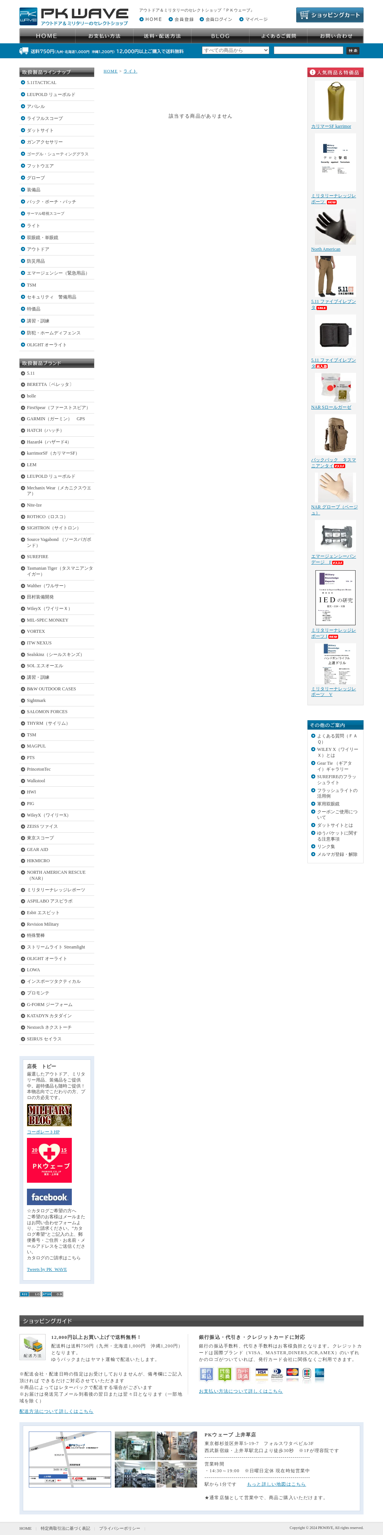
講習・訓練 (38, 321)
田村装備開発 (40, 597)
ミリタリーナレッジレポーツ (56, 889)
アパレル (36, 106)
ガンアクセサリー (45, 142)
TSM (31, 285)
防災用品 (36, 261)
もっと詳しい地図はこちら (276, 1484)
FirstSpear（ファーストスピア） (59, 407)
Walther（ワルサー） (47, 585)
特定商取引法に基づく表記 (65, 1528)
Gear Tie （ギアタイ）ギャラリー (334, 766)
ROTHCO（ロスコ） (47, 516)
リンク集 (326, 846)
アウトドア (38, 249)
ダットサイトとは (335, 825)
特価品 (33, 309)
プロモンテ (38, 993)
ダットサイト (40, 130)
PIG (30, 803)
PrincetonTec (39, 769)
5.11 (31, 373)
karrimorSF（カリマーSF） (53, 453)
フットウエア (40, 165)
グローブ (36, 177)
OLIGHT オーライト (47, 344)
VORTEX (36, 631)
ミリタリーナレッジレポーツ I (333, 633)
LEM (32, 464)
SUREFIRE (37, 556)
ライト (33, 225)
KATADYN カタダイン (49, 1015)
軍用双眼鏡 (328, 804)
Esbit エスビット (43, 912)
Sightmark (36, 700)
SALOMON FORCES (47, 711)
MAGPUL (36, 746)
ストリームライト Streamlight (56, 947)
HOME (111, 71)
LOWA (33, 969)
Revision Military (43, 924)
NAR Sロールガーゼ (331, 407)
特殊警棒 (36, 935)
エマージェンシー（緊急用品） (58, 273)
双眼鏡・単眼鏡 (42, 237)
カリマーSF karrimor (331, 126)
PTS (31, 757)
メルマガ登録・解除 (337, 854)
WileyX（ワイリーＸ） (50, 608)
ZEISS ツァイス (42, 826)
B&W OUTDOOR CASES (51, 688)
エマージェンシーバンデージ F (333, 559)
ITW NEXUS (39, 643)
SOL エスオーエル (45, 665)
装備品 (33, 189)
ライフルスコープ (45, 118)
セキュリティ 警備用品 (51, 297)
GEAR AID (37, 849)
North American (325, 249)
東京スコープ (40, 838)
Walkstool (36, 780)
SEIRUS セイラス (44, 1039)
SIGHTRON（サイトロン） (54, 527)
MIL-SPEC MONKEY (47, 620)
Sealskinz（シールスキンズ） (56, 654)
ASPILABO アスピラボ (50, 901)
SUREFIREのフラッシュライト (336, 779)
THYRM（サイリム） (48, 723)
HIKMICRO (38, 860)
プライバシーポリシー (119, 1528)
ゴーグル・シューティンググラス (58, 154)
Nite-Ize (34, 505)
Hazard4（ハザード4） (49, 442)
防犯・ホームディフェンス (54, 332)
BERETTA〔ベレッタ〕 (50, 384)
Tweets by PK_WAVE (47, 1269)
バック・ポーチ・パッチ (51, 201)
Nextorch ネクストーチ (49, 1027)
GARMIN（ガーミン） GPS (56, 418)
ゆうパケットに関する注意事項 (337, 836)
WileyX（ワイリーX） (49, 815)
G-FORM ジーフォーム (50, 1004)
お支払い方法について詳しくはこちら (241, 1391)
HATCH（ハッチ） (45, 430)
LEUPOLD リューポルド (51, 94)
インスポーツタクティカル (54, 981)
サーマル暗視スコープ (45, 213)
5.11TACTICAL (41, 82)
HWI (31, 792)
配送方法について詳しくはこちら (56, 1411)
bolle (31, 396)
